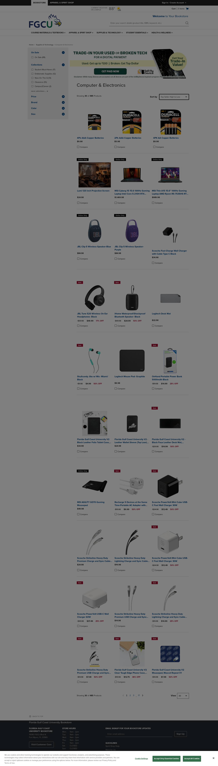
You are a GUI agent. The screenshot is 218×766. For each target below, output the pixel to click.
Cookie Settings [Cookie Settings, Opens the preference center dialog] (141, 758)
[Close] (213, 758)
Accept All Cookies (192, 758)
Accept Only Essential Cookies (166, 758)
